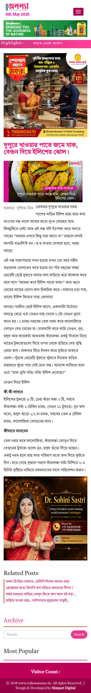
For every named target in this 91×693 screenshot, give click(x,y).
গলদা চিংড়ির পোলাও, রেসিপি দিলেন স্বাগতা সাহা (37, 581)
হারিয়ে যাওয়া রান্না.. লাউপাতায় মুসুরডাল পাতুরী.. (37, 600)
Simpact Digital (63, 688)
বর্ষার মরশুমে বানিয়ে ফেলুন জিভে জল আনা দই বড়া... (41, 594)
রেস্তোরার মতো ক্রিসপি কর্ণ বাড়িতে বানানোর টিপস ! (39, 588)
